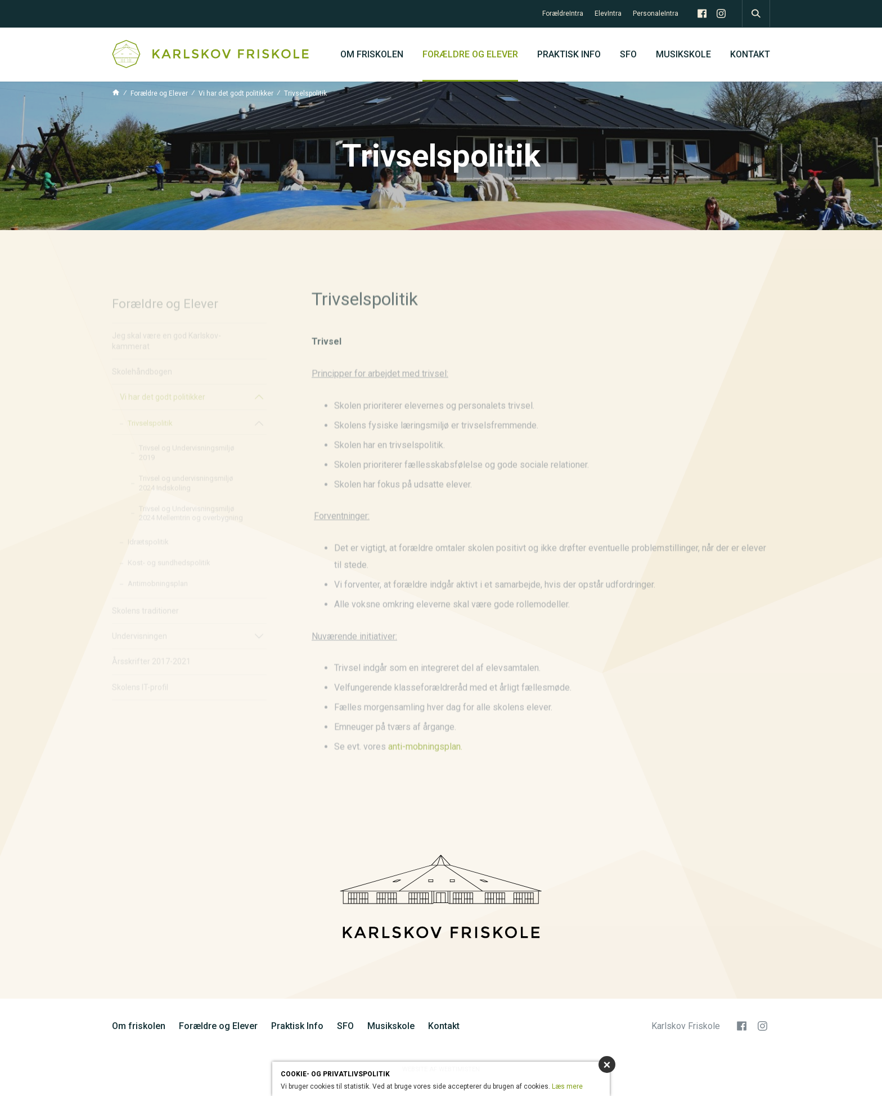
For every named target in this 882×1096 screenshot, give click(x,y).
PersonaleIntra (655, 13)
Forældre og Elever (470, 54)
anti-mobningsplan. (425, 768)
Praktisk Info (569, 54)
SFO (628, 54)
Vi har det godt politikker (236, 93)
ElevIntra (608, 13)
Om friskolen (371, 54)
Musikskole (683, 54)
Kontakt (750, 54)
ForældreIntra (562, 13)
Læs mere (567, 1086)
